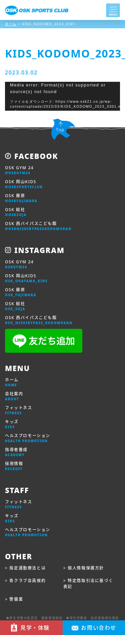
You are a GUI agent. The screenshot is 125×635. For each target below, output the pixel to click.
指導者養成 (16, 452)
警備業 (16, 599)
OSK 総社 (16, 212)
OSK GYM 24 (19, 170)
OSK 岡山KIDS (24, 184)
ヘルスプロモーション (27, 438)
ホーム (12, 382)
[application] (62, 96)
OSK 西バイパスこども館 (38, 226)
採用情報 (14, 466)
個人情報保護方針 (86, 568)
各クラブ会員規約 (27, 580)
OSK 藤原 (21, 198)
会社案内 (14, 396)
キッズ (12, 424)
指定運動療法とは (27, 568)
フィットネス (18, 410)
